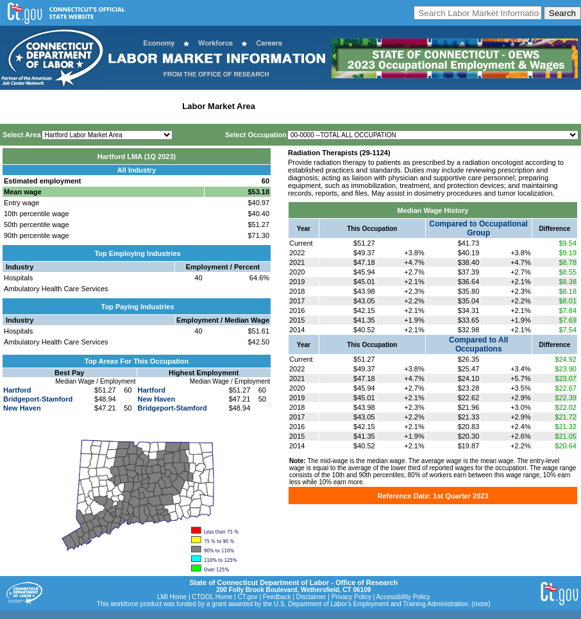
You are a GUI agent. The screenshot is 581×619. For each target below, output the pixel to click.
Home (15, 106)
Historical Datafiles (414, 106)
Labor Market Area (218, 106)
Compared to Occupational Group (479, 228)
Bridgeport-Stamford (37, 399)
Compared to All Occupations (478, 344)
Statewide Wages (66, 106)
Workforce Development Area (317, 106)
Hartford (17, 390)
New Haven (22, 408)
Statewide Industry (140, 106)
